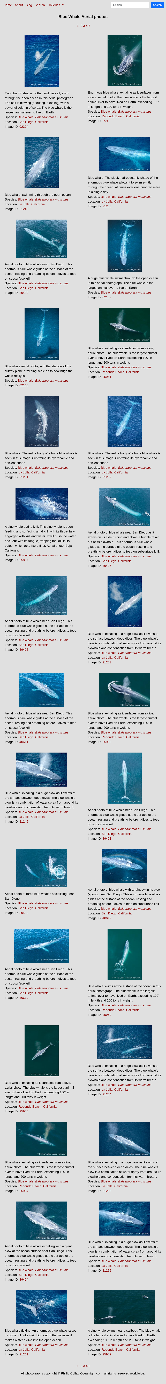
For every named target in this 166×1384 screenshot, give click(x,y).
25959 (106, 1354)
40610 (23, 997)
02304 (23, 126)
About (19, 5)
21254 (106, 1094)
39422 (23, 293)
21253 (106, 662)
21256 (106, 1191)
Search (40, 5)
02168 (23, 385)
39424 (23, 1279)
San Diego (26, 122)
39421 (106, 838)
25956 (23, 1111)
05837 (23, 560)
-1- (78, 26)
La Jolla (24, 204)
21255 (106, 1270)
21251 (23, 477)
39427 (106, 566)
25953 (106, 742)
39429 (23, 913)
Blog (29, 5)
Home (7, 5)
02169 (106, 297)
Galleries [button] (54, 5)
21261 (23, 1354)
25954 (23, 1191)
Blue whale (25, 117)
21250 (106, 206)
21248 (23, 209)
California (42, 122)
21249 (23, 821)
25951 (106, 377)
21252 (106, 477)
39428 (23, 649)
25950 (106, 121)
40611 (23, 742)
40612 (106, 918)
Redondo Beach (113, 116)
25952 (106, 1014)
